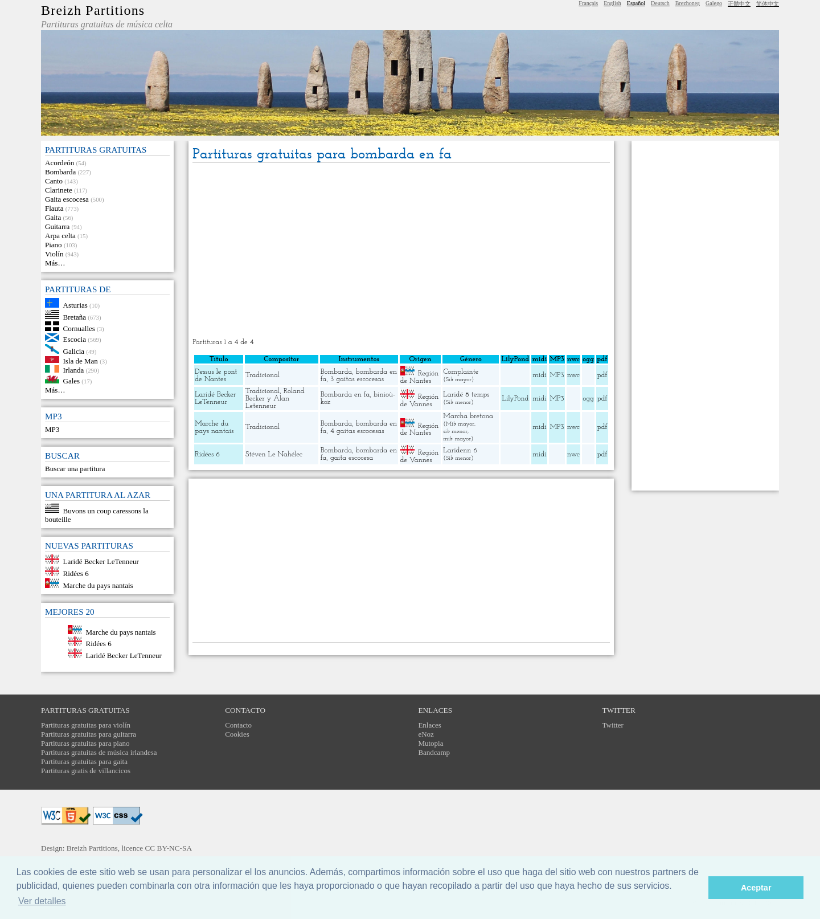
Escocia (74, 339)
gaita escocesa (351, 457)
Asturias (75, 305)
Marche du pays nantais (98, 585)
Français (588, 3)
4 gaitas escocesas (357, 431)
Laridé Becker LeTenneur (101, 561)
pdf (602, 375)
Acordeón (59, 162)
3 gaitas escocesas (357, 379)
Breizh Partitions (93, 10)
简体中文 (767, 4)
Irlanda (73, 370)
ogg (588, 359)
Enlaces (429, 725)
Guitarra (57, 226)
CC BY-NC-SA (168, 848)
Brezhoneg (687, 3)
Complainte (460, 371)
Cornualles (79, 328)
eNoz (425, 734)
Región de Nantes (419, 377)
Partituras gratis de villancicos (85, 770)
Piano (53, 244)
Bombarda (60, 172)
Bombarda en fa (345, 394)
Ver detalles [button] (42, 901)
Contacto (238, 725)
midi (539, 375)
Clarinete (58, 190)
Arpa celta (60, 235)
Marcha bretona (468, 416)
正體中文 (739, 4)
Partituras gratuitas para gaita (84, 761)
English (612, 3)
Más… (55, 263)
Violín (54, 254)
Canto (54, 181)
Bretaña (74, 316)
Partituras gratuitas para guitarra (88, 734)
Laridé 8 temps (466, 394)
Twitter (613, 725)
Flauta (54, 208)
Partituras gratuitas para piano (85, 743)
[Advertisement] (400, 251)
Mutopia (430, 743)
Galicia (74, 351)
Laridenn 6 (460, 450)
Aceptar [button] (756, 887)
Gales (71, 381)
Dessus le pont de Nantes (216, 375)
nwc (573, 375)
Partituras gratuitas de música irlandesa (99, 752)
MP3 (52, 429)
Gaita (53, 217)
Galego (714, 3)
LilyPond (515, 398)
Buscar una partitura (75, 468)
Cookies (237, 734)
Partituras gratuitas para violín (85, 725)
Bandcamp (434, 752)
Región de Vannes (419, 400)
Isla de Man (80, 360)
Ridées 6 (76, 573)
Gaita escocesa (67, 199)
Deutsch (660, 3)
